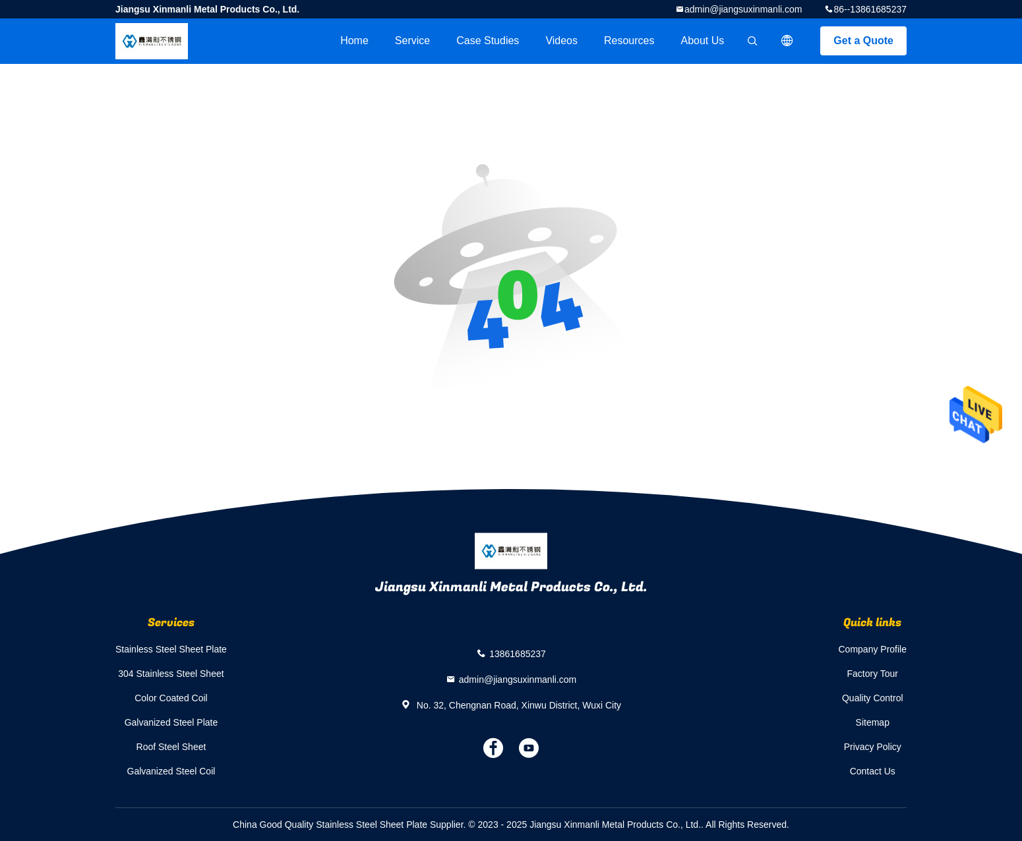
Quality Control (872, 698)
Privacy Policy (872, 746)
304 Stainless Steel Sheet (171, 673)
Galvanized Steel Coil (171, 771)
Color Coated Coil (171, 698)
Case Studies (487, 40)
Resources (629, 40)
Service (412, 40)
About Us (703, 40)
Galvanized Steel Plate (171, 722)
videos (561, 40)
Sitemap (872, 722)
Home (354, 40)
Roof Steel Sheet (171, 746)
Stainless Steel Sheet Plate (171, 649)
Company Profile (873, 649)
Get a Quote (863, 40)
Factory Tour (872, 673)
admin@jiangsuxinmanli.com (743, 9)
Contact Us (872, 771)
